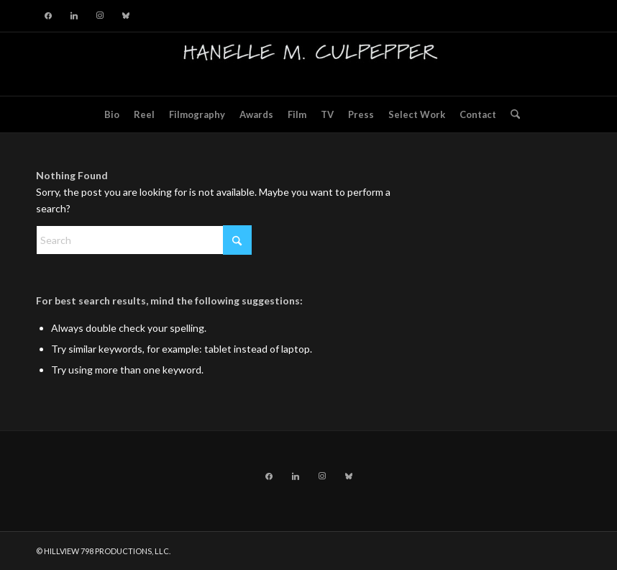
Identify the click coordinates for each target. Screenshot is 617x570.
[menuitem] (112, 114)
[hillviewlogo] (309, 64)
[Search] (511, 114)
